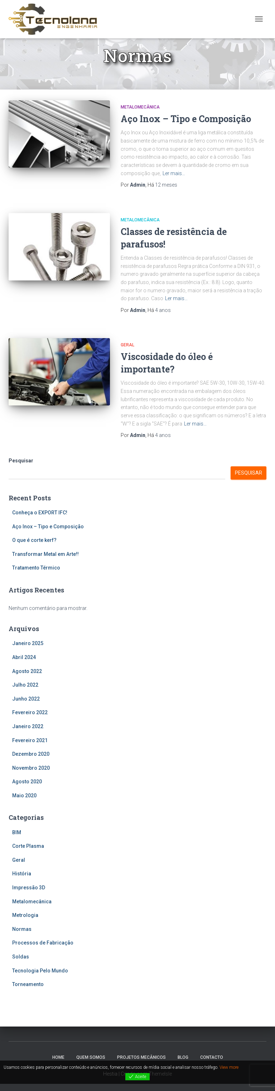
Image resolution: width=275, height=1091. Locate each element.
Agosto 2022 (27, 671)
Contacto (211, 1057)
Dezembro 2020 (30, 754)
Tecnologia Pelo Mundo (40, 971)
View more (228, 1067)
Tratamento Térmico (36, 568)
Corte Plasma (28, 846)
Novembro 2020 (31, 768)
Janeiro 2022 (27, 726)
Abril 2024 (24, 657)
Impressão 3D (28, 887)
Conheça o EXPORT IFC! (39, 512)
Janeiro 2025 (27, 643)
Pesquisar (21, 460)
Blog (183, 1057)
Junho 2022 (26, 699)
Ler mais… (174, 173)
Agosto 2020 (27, 781)
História (21, 873)
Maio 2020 (24, 795)
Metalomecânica (140, 107)
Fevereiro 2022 (30, 712)
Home (58, 1057)
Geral (127, 344)
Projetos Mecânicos (141, 1057)
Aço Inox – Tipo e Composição (186, 119)
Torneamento (28, 984)
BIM (16, 832)
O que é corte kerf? (34, 540)
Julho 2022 (25, 685)
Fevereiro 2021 (30, 740)
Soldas (20, 957)
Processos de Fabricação (42, 943)
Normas (22, 929)
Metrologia (25, 915)
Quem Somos (90, 1057)
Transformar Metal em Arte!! (45, 554)
